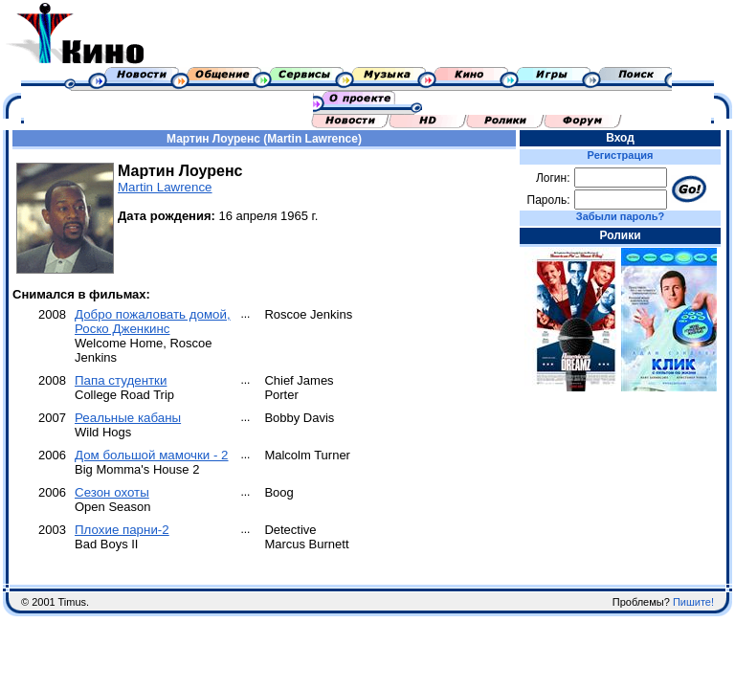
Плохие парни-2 (122, 529)
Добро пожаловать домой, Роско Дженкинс (153, 321)
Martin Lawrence (165, 187)
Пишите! (693, 602)
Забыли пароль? (620, 216)
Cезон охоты (112, 492)
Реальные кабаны (128, 418)
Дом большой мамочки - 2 (152, 455)
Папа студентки (121, 380)
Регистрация (621, 155)
